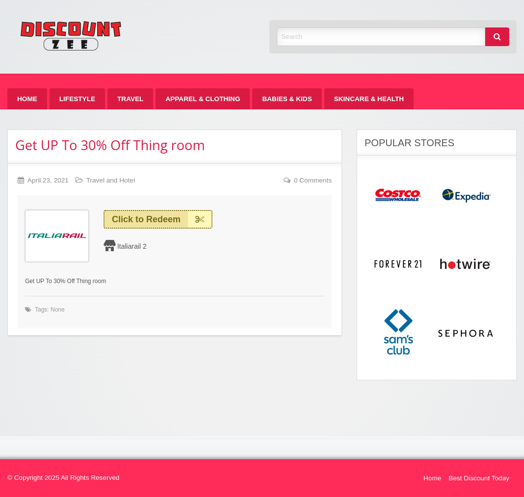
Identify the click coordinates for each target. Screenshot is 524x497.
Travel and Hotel (110, 180)
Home (27, 99)
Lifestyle (77, 99)
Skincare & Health (369, 99)
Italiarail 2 (132, 246)
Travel (130, 99)
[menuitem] (27, 98)
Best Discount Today (478, 478)
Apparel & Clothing (202, 99)
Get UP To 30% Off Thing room (110, 145)
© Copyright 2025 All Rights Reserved (63, 477)
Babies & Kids (287, 99)
